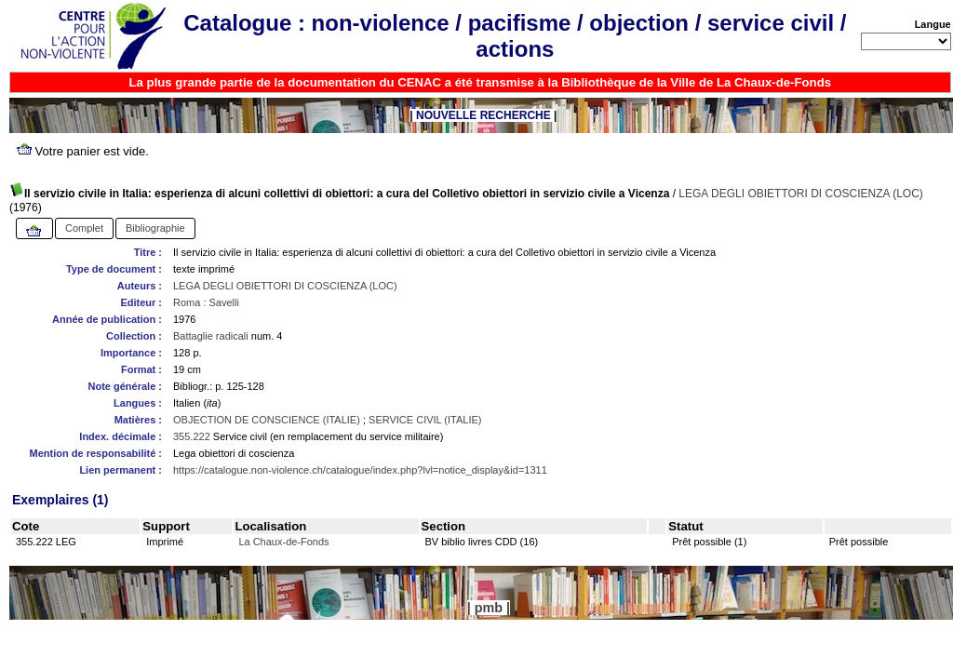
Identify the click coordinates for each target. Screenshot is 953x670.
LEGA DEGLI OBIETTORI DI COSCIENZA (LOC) (800, 193)
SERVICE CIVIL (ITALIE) (425, 419)
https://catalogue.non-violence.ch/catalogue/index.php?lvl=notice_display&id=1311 (360, 470)
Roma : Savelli (206, 302)
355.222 (191, 436)
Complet (84, 228)
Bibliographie (155, 228)
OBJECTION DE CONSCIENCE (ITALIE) (266, 419)
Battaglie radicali (210, 336)
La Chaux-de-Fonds (283, 541)
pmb (489, 607)
